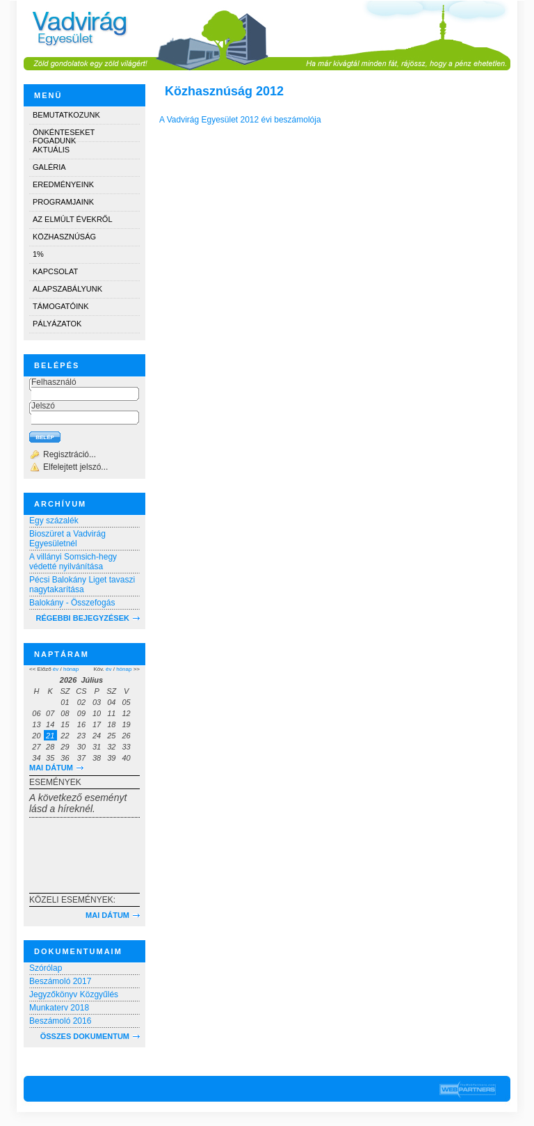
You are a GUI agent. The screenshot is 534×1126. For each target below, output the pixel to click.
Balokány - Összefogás (72, 603)
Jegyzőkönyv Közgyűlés (73, 994)
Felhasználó (53, 382)
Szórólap (45, 968)
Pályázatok (57, 323)
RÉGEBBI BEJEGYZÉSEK (82, 618)
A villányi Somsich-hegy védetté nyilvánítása (73, 561)
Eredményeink (63, 184)
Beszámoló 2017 (60, 981)
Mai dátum (51, 767)
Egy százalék (54, 520)
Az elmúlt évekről (73, 219)
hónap (71, 669)
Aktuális (51, 149)
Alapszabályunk (67, 289)
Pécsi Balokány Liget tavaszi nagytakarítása (82, 584)
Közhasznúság (64, 236)
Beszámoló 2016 (60, 1021)
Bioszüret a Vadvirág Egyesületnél (67, 538)
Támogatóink (60, 306)
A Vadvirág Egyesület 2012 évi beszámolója (240, 120)
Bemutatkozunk (66, 115)
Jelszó (43, 406)
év (55, 669)
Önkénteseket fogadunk (64, 134)
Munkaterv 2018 (59, 1008)
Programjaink (63, 202)
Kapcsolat (55, 271)
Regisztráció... (69, 454)
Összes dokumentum (84, 1036)
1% (38, 254)
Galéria (49, 167)
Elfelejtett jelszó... (75, 467)
